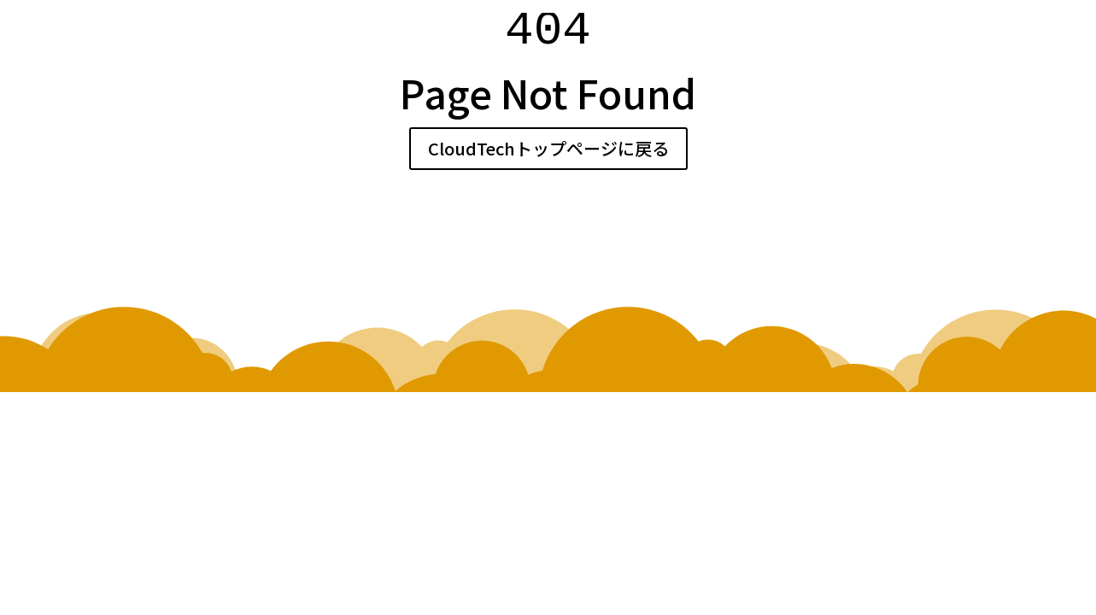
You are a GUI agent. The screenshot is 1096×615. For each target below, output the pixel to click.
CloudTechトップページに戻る (548, 148)
